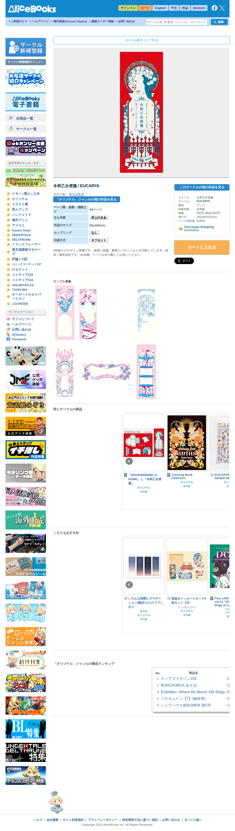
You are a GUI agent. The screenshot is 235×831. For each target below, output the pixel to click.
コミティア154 (22, 280)
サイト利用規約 (73, 820)
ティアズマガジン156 (178, 678)
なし (94, 232)
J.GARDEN (20, 303)
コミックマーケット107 (26, 264)
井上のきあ (98, 217)
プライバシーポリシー (103, 820)
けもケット (20, 269)
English (160, 8)
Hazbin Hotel (21, 230)
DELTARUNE (21, 239)
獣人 (27, 193)
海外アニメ (20, 220)
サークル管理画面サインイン (26, 62)
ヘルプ (37, 820)
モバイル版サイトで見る (141, 40)
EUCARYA (203, 201)
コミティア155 (22, 274)
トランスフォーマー (26, 244)
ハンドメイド (21, 215)
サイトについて (23, 319)
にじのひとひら (187, 607)
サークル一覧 (23, 129)
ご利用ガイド (19, 21)
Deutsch (199, 8)
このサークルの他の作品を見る (201, 187)
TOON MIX (19, 289)
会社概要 (53, 820)
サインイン (128, 8)
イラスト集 (20, 204)
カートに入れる (201, 247)
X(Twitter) (19, 334)
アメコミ (18, 225)
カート (145, 8)
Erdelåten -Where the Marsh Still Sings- (193, 692)
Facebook (19, 339)
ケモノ (17, 193)
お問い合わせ (126, 21)
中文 (174, 8)
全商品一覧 (21, 118)
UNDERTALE (21, 235)
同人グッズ (20, 209)
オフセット (98, 240)
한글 (185, 8)
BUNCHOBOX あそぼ (179, 685)
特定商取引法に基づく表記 (140, 820)
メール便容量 (186, 221)
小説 (24, 259)
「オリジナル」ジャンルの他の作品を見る (86, 199)
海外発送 (70, 21)
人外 (36, 193)
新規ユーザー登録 (103, 21)
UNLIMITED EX (23, 285)
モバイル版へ (193, 820)
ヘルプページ (40, 21)
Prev (129, 461)
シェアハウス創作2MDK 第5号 (186, 705)
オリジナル (20, 199)
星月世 (144, 611)
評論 (15, 259)
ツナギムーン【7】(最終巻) (183, 698)
